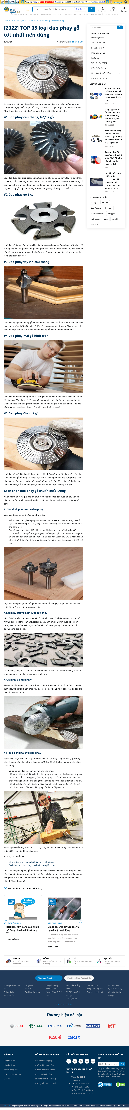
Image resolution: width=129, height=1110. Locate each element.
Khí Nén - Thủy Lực (99, 78)
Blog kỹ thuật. (10, 1063)
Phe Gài (28, 990)
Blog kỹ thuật (9, 1067)
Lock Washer (96, 207)
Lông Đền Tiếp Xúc (95, 990)
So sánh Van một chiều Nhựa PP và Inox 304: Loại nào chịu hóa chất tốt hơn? (113, 93)
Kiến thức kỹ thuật (19, 21)
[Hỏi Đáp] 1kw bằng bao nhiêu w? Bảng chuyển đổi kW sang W (21, 930)
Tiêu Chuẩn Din (98, 43)
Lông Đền (29, 987)
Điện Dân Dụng (98, 53)
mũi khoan (95, 218)
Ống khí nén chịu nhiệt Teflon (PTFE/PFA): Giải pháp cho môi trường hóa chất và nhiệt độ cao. (113, 180)
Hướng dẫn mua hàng (44, 1067)
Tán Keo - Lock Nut (95, 994)
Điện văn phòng (96, 14)
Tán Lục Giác (71, 1001)
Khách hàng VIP (11, 1072)
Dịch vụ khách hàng (43, 1076)
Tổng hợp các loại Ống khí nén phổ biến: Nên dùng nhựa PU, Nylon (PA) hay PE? (113, 115)
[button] (81, 923)
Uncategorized (97, 38)
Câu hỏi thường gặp (43, 1063)
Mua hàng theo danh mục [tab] (48, 979)
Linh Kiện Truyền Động (101, 73)
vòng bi (115, 218)
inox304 (105, 202)
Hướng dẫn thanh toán (45, 1072)
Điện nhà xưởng (84, 14)
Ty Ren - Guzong (115, 990)
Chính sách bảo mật (12, 1076)
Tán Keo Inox (93, 987)
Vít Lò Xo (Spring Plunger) (115, 996)
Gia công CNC (57, 14)
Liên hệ (7, 1081)
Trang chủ (7, 21)
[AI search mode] (80, 9)
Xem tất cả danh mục (64, 1006)
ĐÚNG (47, 959)
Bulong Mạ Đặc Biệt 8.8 (10, 989)
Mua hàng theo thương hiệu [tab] (79, 979)
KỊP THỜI (108, 959)
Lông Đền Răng (52, 987)
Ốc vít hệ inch (34, 14)
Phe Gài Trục (51, 990)
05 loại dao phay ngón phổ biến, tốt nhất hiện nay (32, 862)
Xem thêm (13, 940)
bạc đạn (94, 224)
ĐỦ (75, 959)
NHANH (17, 959)
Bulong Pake (9, 994)
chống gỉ (94, 202)
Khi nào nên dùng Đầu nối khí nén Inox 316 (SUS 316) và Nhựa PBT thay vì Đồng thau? (113, 136)
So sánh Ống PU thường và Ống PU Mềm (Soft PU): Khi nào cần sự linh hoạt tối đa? (113, 157)
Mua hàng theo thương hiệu (19, 14)
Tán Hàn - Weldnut (33, 994)
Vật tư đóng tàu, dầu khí (111, 14)
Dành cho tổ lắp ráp (70, 14)
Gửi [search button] (122, 1066)
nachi (106, 218)
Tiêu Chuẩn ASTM (99, 63)
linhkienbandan (97, 213)
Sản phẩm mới (97, 48)
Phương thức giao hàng (45, 1081)
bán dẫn (108, 207)
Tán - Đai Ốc (9, 997)
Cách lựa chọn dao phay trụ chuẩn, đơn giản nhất (32, 865)
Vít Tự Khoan (113, 987)
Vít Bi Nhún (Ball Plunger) (73, 996)
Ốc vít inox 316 (46, 14)
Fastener (95, 58)
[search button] (91, 9)
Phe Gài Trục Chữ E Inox (54, 996)
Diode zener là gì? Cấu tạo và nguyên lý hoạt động (64, 929)
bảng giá (111, 213)
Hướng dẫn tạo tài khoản (46, 1085)
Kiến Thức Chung (76, 42)
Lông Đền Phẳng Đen (73, 989)
